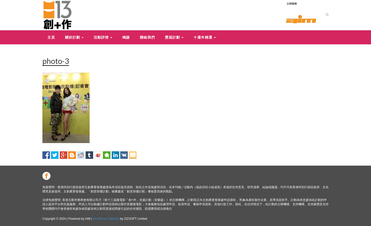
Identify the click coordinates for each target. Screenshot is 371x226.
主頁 (51, 37)
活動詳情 (103, 37)
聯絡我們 (147, 37)
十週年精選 (205, 37)
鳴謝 (126, 37)
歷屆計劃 (174, 37)
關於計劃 (74, 37)
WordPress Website (106, 218)
